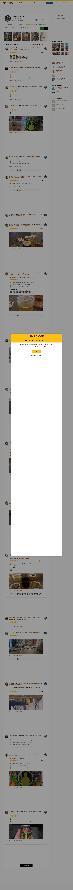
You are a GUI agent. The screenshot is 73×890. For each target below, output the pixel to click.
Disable (36, 351)
